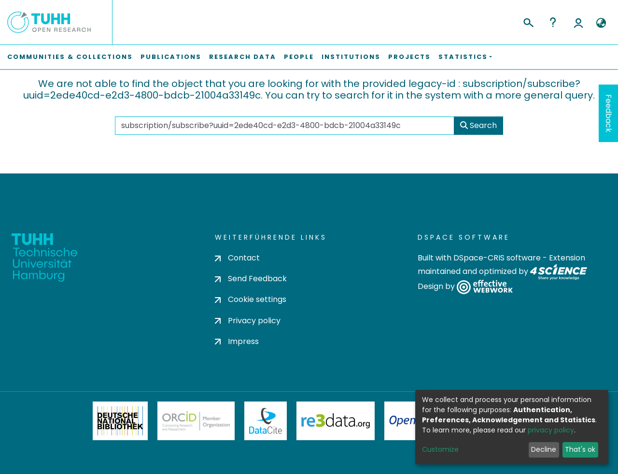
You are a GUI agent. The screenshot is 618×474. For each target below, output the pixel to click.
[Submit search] (528, 21)
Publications (170, 56)
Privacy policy (248, 320)
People (299, 56)
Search (478, 125)
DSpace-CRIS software (497, 257)
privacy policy (551, 430)
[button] (601, 23)
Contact (237, 257)
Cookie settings (250, 299)
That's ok (580, 449)
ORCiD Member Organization (196, 421)
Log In (578, 22)
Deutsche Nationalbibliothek (120, 420)
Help (553, 22)
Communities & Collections (70, 56)
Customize (440, 449)
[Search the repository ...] (284, 125)
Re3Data (335, 421)
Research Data (242, 56)
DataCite (265, 421)
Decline (543, 449)
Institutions (351, 56)
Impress (237, 341)
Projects (409, 56)
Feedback (608, 113)
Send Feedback (251, 278)
